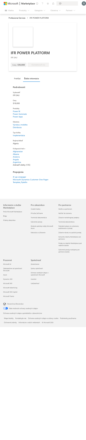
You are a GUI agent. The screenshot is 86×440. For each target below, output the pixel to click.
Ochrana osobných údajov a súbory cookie (43, 318)
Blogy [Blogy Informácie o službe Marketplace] (5, 216)
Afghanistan (18, 151)
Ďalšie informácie (31, 78)
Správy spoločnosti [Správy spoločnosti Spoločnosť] (37, 268)
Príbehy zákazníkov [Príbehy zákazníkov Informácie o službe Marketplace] (9, 220)
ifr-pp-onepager (19, 177)
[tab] (18, 78)
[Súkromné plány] (53, 3)
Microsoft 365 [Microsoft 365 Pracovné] (7, 283)
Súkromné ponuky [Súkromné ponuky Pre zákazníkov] (36, 222)
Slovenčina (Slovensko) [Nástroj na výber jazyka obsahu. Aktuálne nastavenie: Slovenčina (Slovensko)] (15, 304)
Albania (16, 154)
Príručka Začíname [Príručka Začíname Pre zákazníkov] (37, 213)
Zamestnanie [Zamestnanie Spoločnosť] (35, 264)
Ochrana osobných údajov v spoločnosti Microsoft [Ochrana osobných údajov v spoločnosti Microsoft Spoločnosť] (40, 274)
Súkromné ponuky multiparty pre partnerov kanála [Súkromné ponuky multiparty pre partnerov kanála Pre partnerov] (69, 251)
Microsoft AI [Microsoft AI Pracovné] (7, 264)
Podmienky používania (68, 318)
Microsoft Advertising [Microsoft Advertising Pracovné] (10, 288)
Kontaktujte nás (20, 318)
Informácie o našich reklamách (29, 322)
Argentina (17, 162)
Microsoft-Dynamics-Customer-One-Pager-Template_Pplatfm (31, 180)
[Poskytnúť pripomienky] (37, 3)
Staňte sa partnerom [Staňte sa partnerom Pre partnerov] (65, 209)
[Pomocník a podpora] (42, 3)
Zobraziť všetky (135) (21, 165)
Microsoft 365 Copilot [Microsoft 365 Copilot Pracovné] (10, 292)
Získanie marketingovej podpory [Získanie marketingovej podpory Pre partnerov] (68, 218)
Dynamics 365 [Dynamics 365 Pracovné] (7, 279)
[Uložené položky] (48, 3)
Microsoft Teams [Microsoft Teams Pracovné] (8, 296)
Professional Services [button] (17, 18)
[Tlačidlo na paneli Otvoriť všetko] (9, 10)
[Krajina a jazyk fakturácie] (67, 3)
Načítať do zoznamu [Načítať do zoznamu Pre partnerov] (65, 213)
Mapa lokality (9, 318)
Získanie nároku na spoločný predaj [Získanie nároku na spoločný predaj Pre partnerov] (69, 233)
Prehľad (17, 78)
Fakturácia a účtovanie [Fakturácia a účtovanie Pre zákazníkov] (38, 233)
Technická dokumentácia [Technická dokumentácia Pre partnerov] (66, 222)
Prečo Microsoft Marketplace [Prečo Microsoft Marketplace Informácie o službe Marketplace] (12, 212)
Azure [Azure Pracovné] (5, 275)
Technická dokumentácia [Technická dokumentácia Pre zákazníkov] (39, 218)
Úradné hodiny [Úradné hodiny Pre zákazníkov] (35, 209)
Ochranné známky (10, 322)
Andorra (16, 156)
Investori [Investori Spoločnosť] (33, 279)
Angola (16, 159)
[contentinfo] (28, 18)
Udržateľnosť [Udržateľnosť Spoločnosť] (35, 283)
